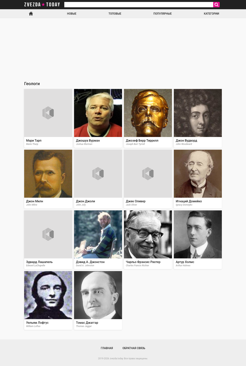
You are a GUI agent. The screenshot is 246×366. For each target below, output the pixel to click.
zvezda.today (116, 358)
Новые (71, 13)
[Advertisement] (123, 47)
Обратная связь (133, 348)
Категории (211, 13)
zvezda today (42, 4)
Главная (31, 13)
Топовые (115, 13)
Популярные (162, 13)
